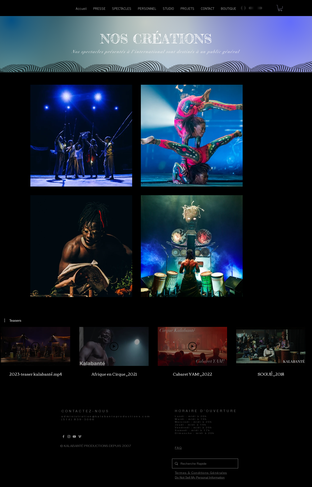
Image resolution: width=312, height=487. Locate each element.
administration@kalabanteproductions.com (106, 416)
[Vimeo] (80, 436)
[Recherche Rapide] (204, 463)
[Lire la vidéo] (35, 346)
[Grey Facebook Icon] (63, 436)
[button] (122, 10)
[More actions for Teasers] (12, 320)
